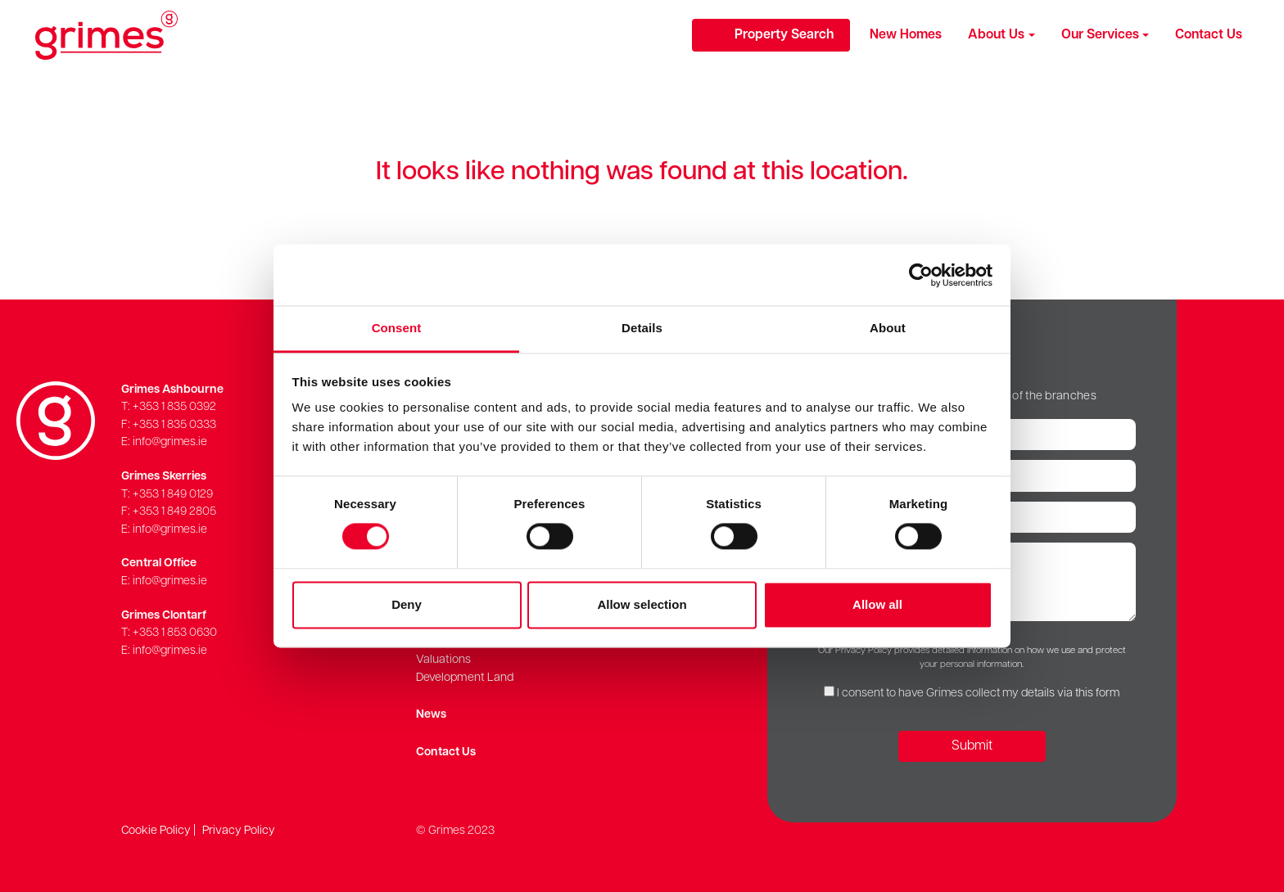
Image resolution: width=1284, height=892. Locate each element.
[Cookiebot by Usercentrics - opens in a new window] (920, 275)
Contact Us (1208, 35)
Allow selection (641, 604)
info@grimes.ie (170, 442)
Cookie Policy (156, 831)
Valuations (443, 660)
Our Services (1100, 35)
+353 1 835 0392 (174, 407)
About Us (996, 35)
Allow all (877, 604)
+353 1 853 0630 (175, 633)
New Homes (906, 35)
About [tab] (888, 328)
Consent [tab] (397, 328)
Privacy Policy (238, 831)
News (431, 715)
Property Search (784, 35)
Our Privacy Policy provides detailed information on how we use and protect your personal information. (972, 657)
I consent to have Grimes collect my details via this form (978, 693)
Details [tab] (642, 328)
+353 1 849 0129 (173, 495)
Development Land (464, 678)
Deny (406, 604)
